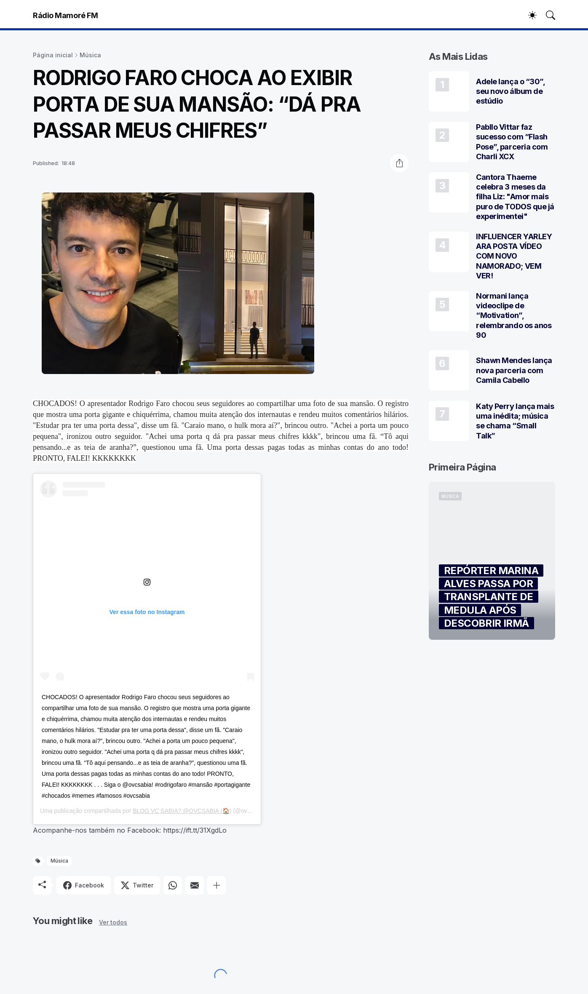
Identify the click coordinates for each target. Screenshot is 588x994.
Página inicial (53, 55)
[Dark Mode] (528, 15)
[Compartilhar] (399, 163)
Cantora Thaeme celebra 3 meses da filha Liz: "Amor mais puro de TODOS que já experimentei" (515, 197)
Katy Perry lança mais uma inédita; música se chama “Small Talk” (515, 421)
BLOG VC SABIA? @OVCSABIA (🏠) (182, 810)
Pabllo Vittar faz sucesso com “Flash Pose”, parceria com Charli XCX (512, 142)
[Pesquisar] (546, 15)
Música (90, 55)
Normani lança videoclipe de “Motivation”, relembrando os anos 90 (513, 315)
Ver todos (113, 922)
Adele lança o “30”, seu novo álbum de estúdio (510, 91)
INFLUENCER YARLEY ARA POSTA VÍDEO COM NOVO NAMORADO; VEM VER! (514, 256)
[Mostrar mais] (216, 885)
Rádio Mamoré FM (65, 15)
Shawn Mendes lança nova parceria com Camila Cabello (514, 370)
